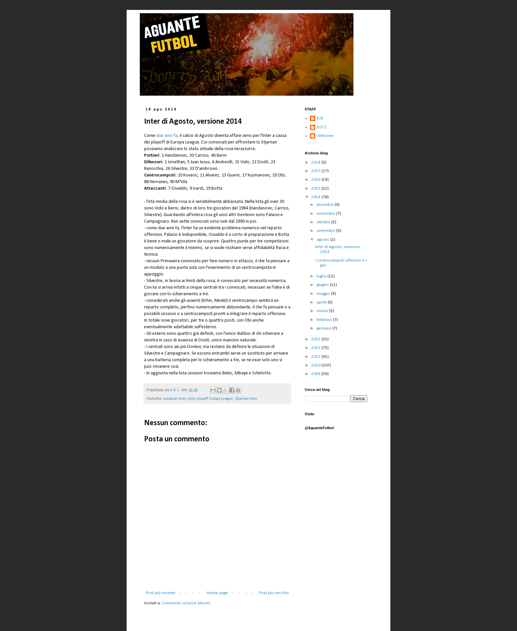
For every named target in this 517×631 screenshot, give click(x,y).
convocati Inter (175, 399)
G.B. (320, 118)
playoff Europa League (215, 399)
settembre (326, 231)
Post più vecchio (274, 593)
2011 (316, 357)
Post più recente (160, 593)
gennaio (324, 328)
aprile (322, 302)
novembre (326, 213)
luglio (322, 276)
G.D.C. (322, 127)
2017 (316, 171)
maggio (324, 294)
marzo (323, 311)
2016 (316, 179)
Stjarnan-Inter (246, 399)
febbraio (325, 320)
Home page (217, 593)
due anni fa (166, 135)
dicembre (326, 205)
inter (191, 399)
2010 (316, 365)
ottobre (324, 222)
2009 (316, 374)
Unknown (325, 136)
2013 (316, 339)
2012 (316, 348)
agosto (323, 239)
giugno (323, 285)
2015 (316, 188)
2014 (316, 197)
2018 (316, 162)
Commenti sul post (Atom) (186, 603)
